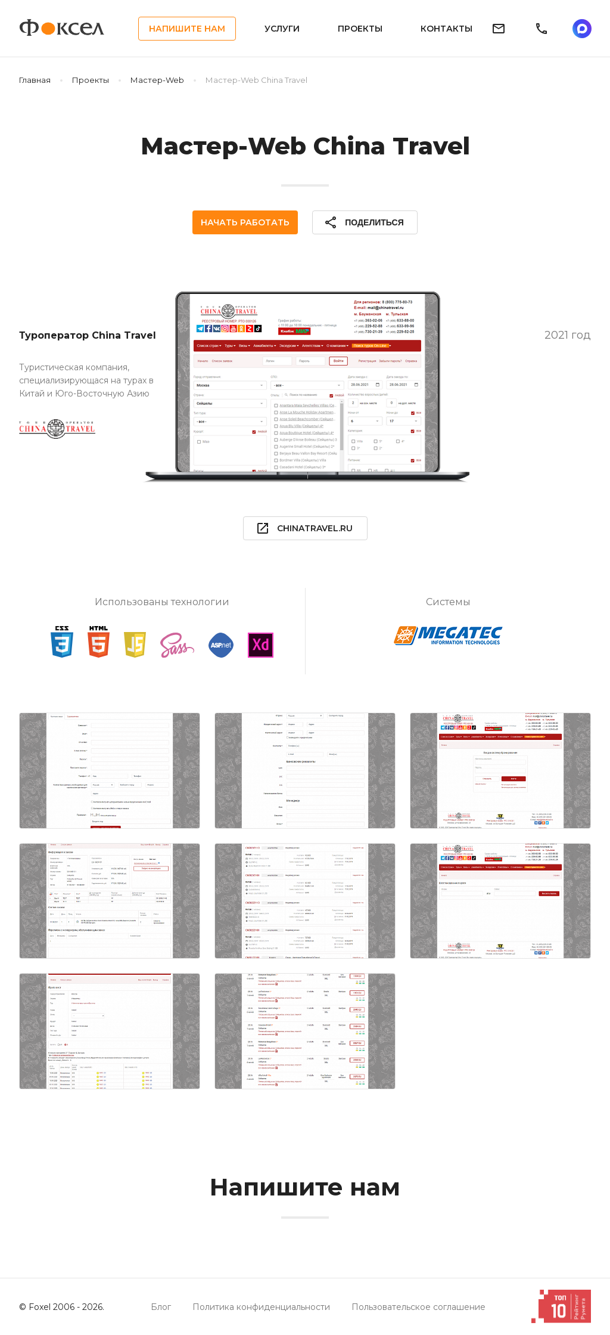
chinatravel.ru (304, 528)
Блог (161, 1307)
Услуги (282, 28)
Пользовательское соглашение (418, 1307)
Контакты (446, 28)
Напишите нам (187, 28)
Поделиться (363, 222)
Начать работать (245, 222)
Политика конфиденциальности (261, 1307)
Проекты (360, 28)
